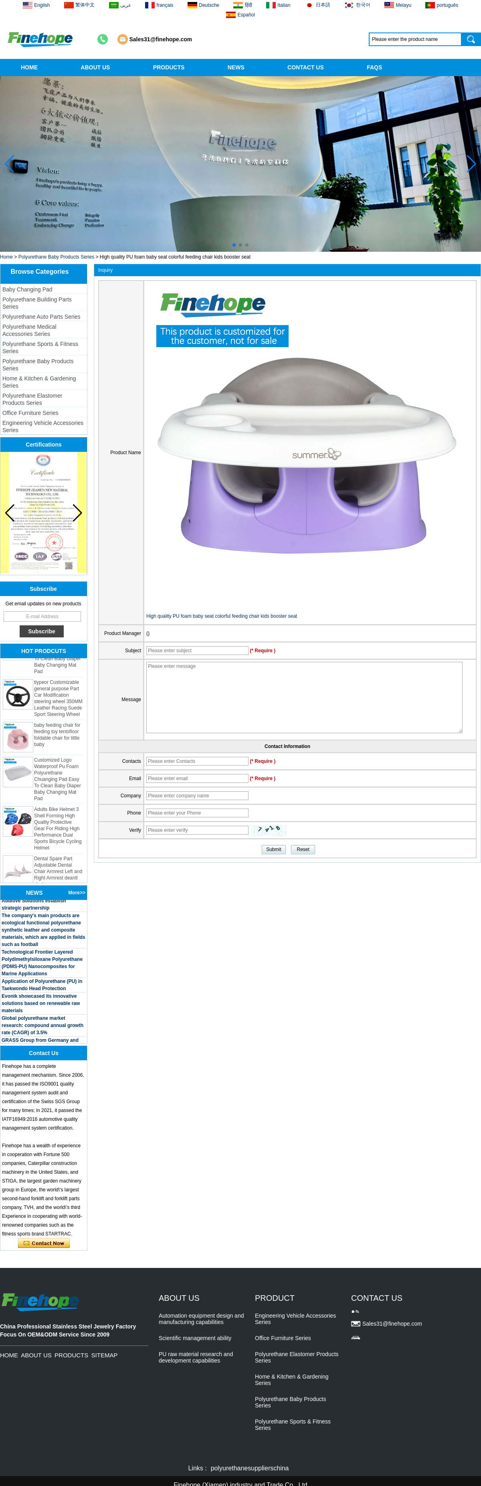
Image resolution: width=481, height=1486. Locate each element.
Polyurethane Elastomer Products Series (32, 399)
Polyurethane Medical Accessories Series (29, 330)
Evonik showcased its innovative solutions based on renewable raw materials (41, 1005)
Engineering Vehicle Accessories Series (42, 426)
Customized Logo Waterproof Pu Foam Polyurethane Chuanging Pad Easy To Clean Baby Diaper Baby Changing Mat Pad (57, 780)
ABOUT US (95, 67)
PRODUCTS (169, 67)
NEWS (236, 67)
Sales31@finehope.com (160, 39)
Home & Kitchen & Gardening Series (39, 382)
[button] (234, 245)
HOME (29, 67)
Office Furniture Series (30, 413)
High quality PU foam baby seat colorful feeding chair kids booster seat (221, 616)
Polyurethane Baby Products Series (56, 257)
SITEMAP (104, 1355)
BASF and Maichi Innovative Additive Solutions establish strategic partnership (34, 902)
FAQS (374, 67)
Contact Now (44, 1243)
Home (6, 257)
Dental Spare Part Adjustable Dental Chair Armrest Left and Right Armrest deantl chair (58, 872)
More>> (76, 893)
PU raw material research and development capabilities (196, 1357)
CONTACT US (305, 67)
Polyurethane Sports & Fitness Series (40, 347)
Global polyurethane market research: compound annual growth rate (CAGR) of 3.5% (42, 1027)
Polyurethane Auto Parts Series (41, 316)
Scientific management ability (195, 1338)
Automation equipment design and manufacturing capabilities (201, 1318)
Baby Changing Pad (27, 289)
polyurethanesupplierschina (250, 1468)
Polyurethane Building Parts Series (37, 303)
